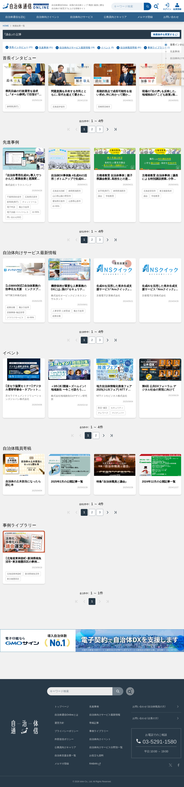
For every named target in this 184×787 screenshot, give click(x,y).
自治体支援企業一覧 (65, 755)
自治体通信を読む (15, 16)
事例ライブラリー (157, 47)
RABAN (95, 763)
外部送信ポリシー (64, 739)
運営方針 (59, 722)
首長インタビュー (18, 47)
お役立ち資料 (96, 755)
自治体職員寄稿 (128, 47)
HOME (6, 26)
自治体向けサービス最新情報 (74, 47)
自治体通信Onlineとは (66, 714)
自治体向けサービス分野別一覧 (106, 747)
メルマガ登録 (145, 16)
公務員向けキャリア (115, 16)
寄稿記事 (94, 722)
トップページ (62, 706)
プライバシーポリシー (66, 731)
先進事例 (43, 47)
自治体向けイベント (47, 16)
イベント (106, 47)
